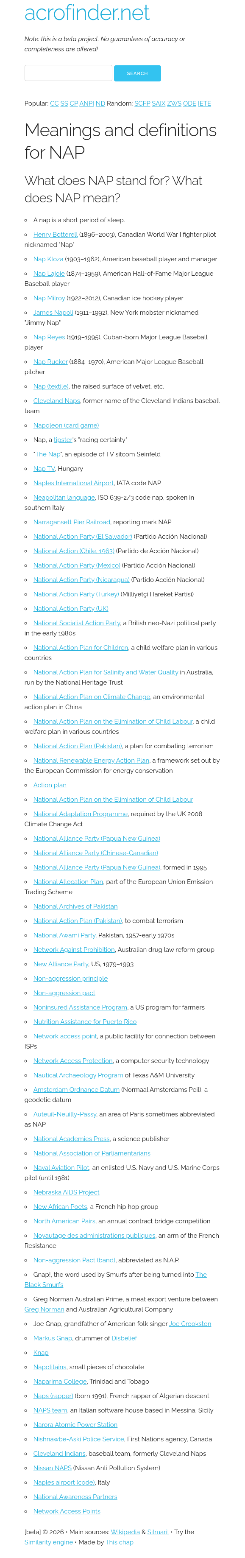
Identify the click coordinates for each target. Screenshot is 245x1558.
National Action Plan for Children (80, 648)
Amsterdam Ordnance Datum (76, 1090)
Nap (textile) (51, 386)
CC (54, 103)
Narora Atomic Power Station (75, 1425)
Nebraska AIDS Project (66, 1192)
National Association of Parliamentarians (91, 1153)
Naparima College (60, 1381)
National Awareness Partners (75, 1497)
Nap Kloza (48, 259)
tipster (63, 440)
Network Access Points (66, 1511)
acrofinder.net (87, 12)
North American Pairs (64, 1221)
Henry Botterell (55, 234)
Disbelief (124, 1338)
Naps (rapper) (53, 1396)
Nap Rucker (50, 362)
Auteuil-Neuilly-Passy (64, 1114)
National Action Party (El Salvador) (82, 536)
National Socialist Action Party (76, 623)
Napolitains (50, 1367)
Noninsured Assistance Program (80, 1007)
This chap (119, 1542)
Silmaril (158, 1532)
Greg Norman (44, 1309)
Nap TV (44, 469)
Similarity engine (49, 1542)
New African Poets (60, 1207)
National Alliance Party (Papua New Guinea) (96, 838)
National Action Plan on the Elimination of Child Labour (113, 721)
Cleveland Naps (56, 401)
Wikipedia (125, 1532)
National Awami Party (64, 935)
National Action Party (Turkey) (76, 594)
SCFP (142, 103)
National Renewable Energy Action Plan (91, 760)
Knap (41, 1353)
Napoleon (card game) (66, 425)
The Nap (47, 454)
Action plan (50, 785)
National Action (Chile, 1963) (73, 551)
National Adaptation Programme (80, 814)
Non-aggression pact (64, 993)
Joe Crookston (190, 1324)
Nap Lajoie (49, 273)
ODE (189, 103)
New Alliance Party (60, 964)
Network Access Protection (73, 1061)
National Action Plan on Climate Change (91, 697)
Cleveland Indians (59, 1453)
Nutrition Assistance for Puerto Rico (85, 1022)
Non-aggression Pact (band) (74, 1260)
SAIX (158, 103)
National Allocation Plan (68, 882)
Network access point (65, 1036)
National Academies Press (71, 1139)
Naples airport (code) (64, 1482)
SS (64, 103)
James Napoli (53, 312)
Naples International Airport (73, 483)
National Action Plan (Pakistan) (77, 746)
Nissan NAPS (52, 1468)
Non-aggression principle (70, 978)
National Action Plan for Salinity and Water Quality (105, 672)
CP (74, 103)
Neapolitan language (64, 497)
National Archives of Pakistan (75, 906)
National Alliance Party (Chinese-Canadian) (95, 853)
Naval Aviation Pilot (61, 1168)
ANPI (86, 103)
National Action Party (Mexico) (76, 565)
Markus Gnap (52, 1338)
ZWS (174, 103)
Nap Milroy (49, 298)
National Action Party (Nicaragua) (81, 580)
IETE (204, 103)
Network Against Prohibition (74, 950)
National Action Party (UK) (71, 609)
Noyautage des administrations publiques (94, 1235)
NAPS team (50, 1410)
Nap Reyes (49, 337)
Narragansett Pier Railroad (71, 522)
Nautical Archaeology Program (78, 1075)
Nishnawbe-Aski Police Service (78, 1439)
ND (100, 103)
